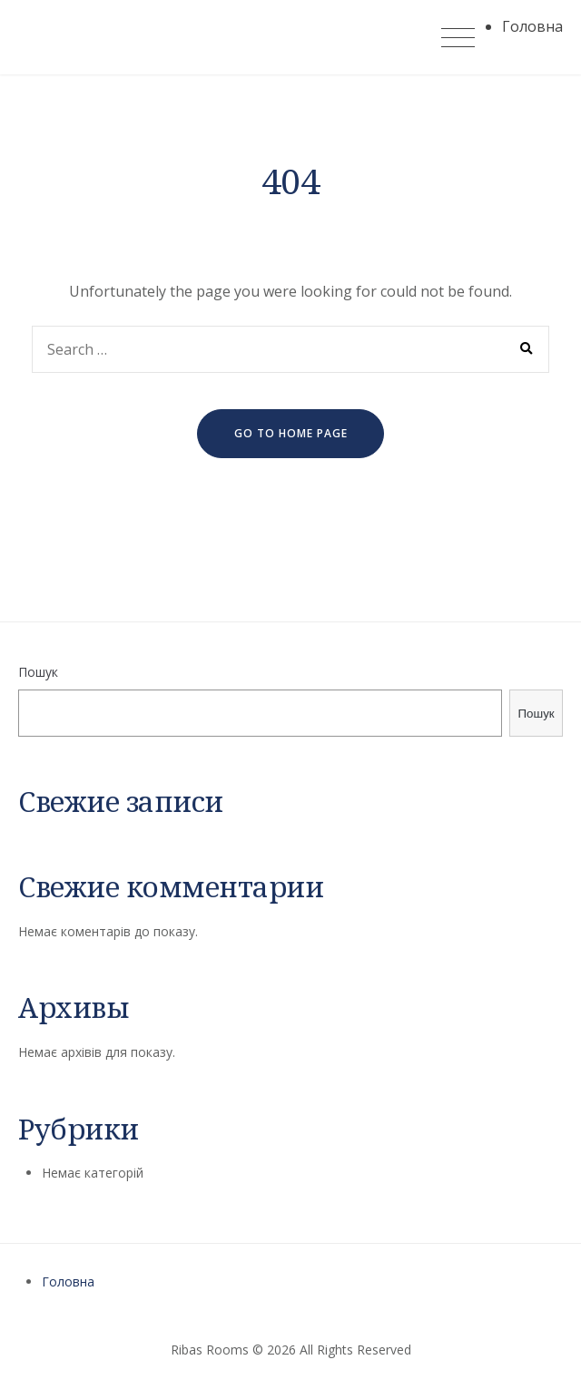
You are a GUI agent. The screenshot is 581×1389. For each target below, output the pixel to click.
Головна (68, 1281)
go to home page (291, 433)
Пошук (38, 671)
